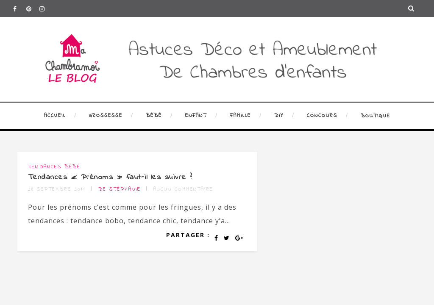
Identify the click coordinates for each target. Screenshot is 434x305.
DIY (279, 115)
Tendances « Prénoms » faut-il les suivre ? (110, 177)
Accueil (55, 115)
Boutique (375, 116)
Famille (240, 115)
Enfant (196, 115)
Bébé (154, 115)
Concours (322, 115)
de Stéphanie (119, 189)
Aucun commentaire (183, 189)
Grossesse (105, 115)
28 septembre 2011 (57, 189)
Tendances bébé (54, 167)
